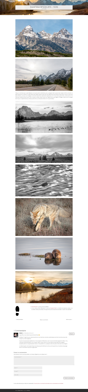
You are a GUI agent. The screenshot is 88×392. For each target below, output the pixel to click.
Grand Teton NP (34, 306)
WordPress (28, 390)
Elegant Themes (20, 390)
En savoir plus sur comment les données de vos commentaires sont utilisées (48, 383)
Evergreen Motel (53, 308)
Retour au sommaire (44, 319)
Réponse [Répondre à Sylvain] (71, 333)
